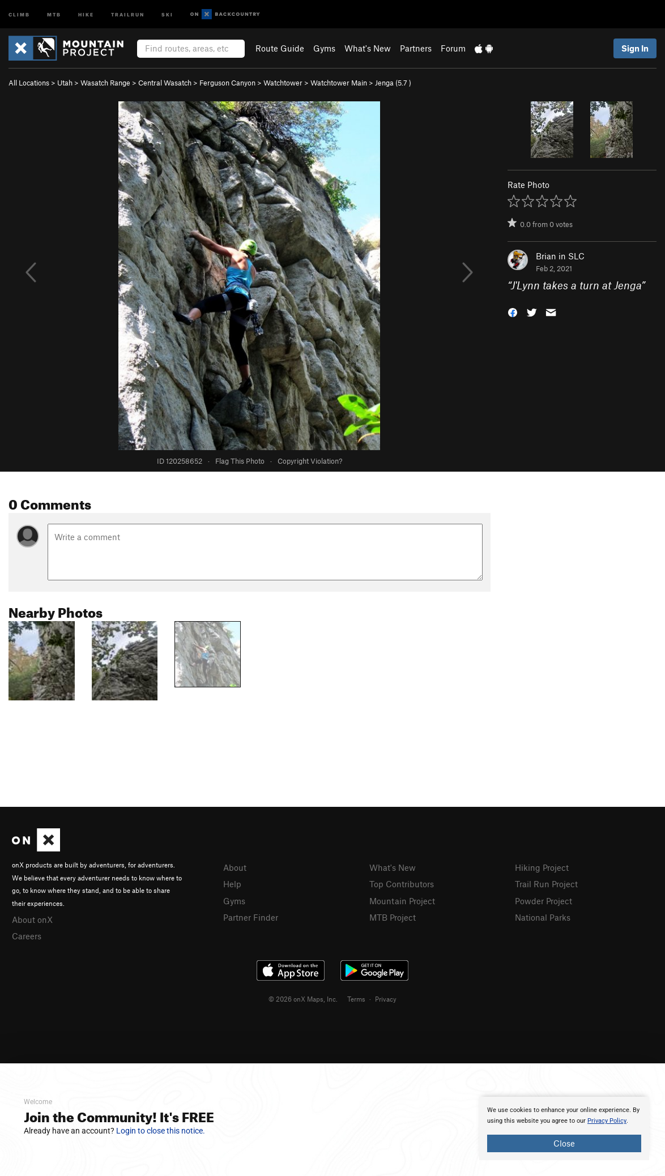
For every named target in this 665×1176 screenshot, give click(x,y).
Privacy (386, 999)
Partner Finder (250, 917)
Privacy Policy (606, 1120)
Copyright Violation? (310, 460)
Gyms (324, 48)
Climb (19, 14)
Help (232, 884)
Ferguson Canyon (227, 82)
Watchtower (282, 82)
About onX (32, 919)
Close (564, 1143)
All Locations (28, 82)
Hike (86, 14)
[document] (564, 1128)
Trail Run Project (546, 884)
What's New (367, 48)
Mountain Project (402, 901)
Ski (167, 14)
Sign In (635, 48)
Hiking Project (542, 867)
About (234, 867)
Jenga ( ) (393, 82)
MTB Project (392, 917)
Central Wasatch (164, 82)
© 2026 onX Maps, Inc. (303, 999)
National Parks (542, 917)
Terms (356, 999)
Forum (453, 48)
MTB (54, 14)
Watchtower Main (338, 82)
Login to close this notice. (160, 1130)
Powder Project (543, 901)
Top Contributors (401, 884)
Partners (416, 48)
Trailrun (127, 14)
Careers (26, 936)
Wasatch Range (105, 82)
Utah (65, 82)
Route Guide (279, 48)
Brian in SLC (560, 256)
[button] (513, 311)
